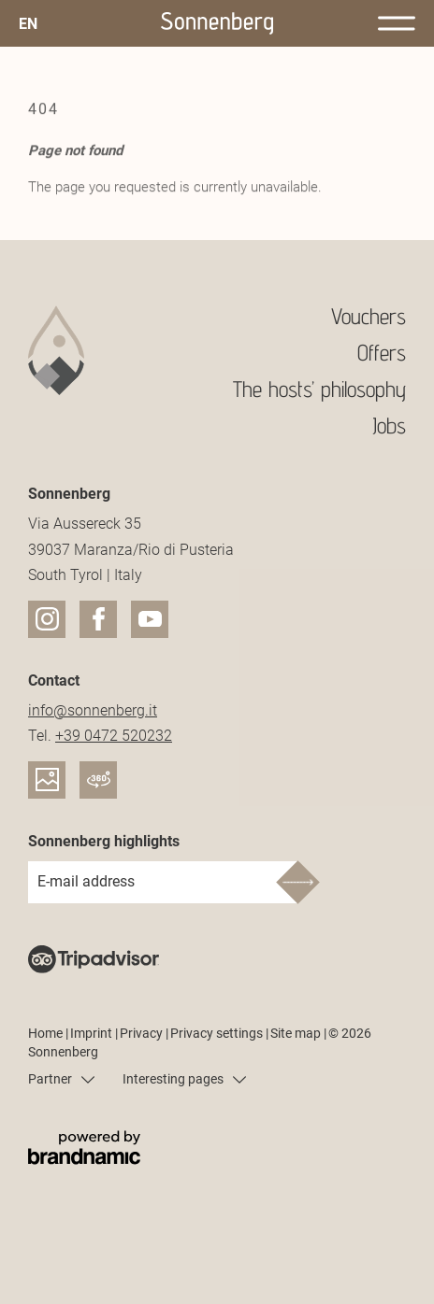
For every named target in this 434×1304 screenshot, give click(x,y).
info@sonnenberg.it (92, 710)
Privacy (143, 1033)
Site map (297, 1033)
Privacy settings (218, 1033)
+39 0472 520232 (113, 735)
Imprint (92, 1033)
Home (46, 1033)
